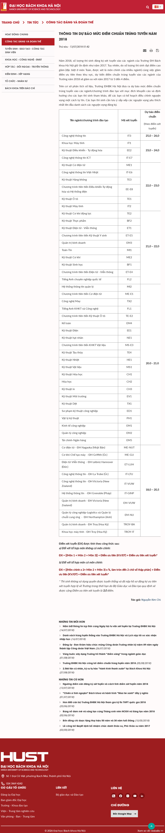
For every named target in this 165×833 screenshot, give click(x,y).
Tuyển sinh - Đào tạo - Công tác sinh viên (25, 51)
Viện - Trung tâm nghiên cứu (17, 811)
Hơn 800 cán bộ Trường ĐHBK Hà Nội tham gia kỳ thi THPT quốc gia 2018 (104, 702)
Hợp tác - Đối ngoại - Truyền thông (27, 67)
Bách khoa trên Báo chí (20, 88)
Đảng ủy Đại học (10, 794)
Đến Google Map (124, 813)
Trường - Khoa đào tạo (14, 805)
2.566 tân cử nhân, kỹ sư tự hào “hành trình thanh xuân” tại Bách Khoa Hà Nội (106, 669)
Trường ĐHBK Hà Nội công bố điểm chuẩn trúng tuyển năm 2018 (99, 663)
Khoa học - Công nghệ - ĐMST (23, 60)
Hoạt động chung (16, 34)
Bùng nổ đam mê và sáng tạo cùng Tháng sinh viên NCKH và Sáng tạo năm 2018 (109, 712)
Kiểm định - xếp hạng (17, 74)
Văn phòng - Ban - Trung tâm (18, 816)
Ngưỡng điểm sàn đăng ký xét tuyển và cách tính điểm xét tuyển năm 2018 (105, 684)
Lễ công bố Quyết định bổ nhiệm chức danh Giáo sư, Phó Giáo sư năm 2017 (106, 726)
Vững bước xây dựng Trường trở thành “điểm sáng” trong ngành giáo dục (104, 654)
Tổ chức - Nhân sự (16, 81)
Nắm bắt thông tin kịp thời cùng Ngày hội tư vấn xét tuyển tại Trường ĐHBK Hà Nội (109, 626)
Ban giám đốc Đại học (14, 800)
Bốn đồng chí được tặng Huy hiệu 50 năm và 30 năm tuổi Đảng (98, 721)
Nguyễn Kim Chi (151, 600)
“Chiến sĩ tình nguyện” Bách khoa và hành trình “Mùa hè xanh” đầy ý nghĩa (105, 693)
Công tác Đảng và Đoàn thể (23, 41)
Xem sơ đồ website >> (150, 830)
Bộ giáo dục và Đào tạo (69, 794)
